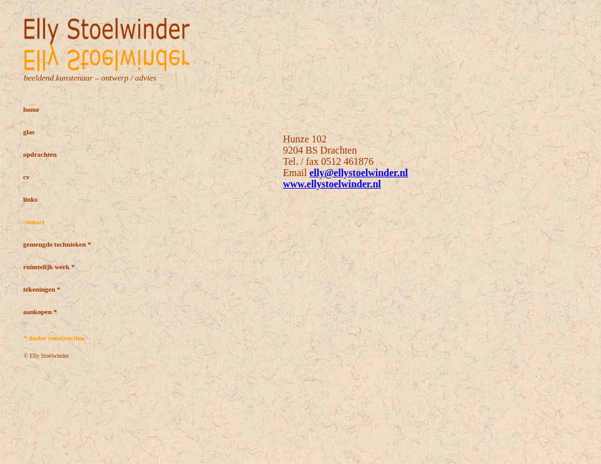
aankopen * (40, 311)
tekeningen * (42, 289)
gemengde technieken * (57, 244)
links (30, 199)
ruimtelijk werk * (48, 266)
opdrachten (40, 154)
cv (26, 176)
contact (33, 221)
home (31, 109)
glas (28, 132)
